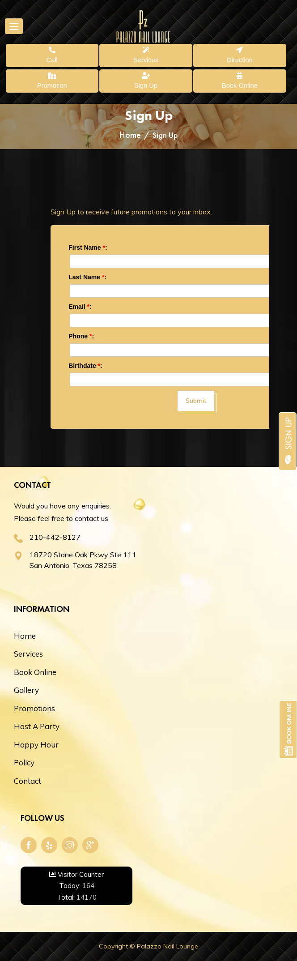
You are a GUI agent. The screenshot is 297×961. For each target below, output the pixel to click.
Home (130, 135)
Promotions (34, 708)
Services (28, 653)
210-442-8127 (55, 537)
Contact (27, 781)
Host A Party (36, 726)
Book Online (35, 672)
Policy (24, 762)
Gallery (26, 690)
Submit (196, 401)
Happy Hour (36, 744)
